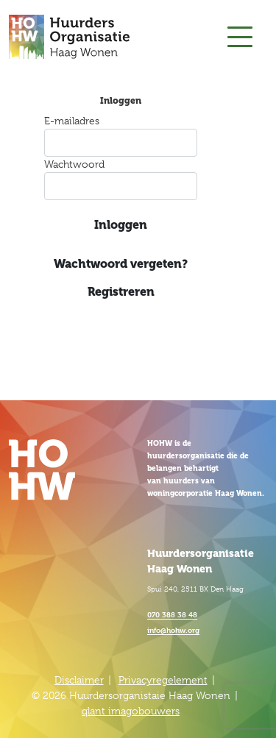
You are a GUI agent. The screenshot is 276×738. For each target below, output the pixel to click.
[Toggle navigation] (239, 37)
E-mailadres (71, 121)
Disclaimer (79, 680)
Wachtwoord (74, 164)
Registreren (121, 292)
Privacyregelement (163, 680)
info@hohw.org (173, 629)
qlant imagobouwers (131, 711)
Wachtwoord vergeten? (121, 264)
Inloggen (120, 225)
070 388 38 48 (172, 614)
